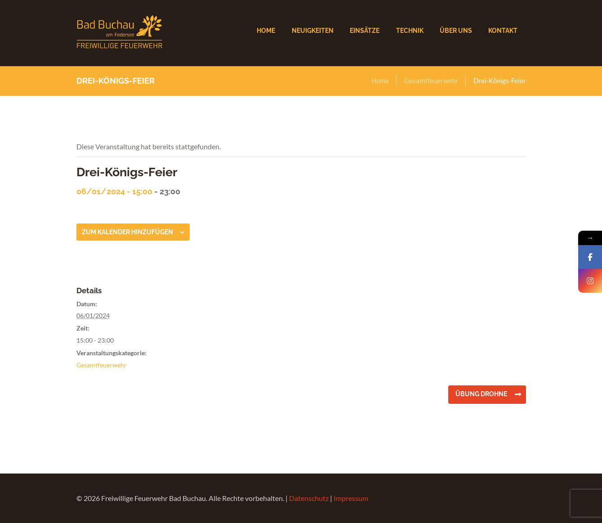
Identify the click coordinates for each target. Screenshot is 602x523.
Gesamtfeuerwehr (431, 80)
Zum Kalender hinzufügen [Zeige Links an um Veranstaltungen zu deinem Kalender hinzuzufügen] (127, 232)
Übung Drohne (481, 394)
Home (380, 80)
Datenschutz (309, 498)
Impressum (351, 498)
